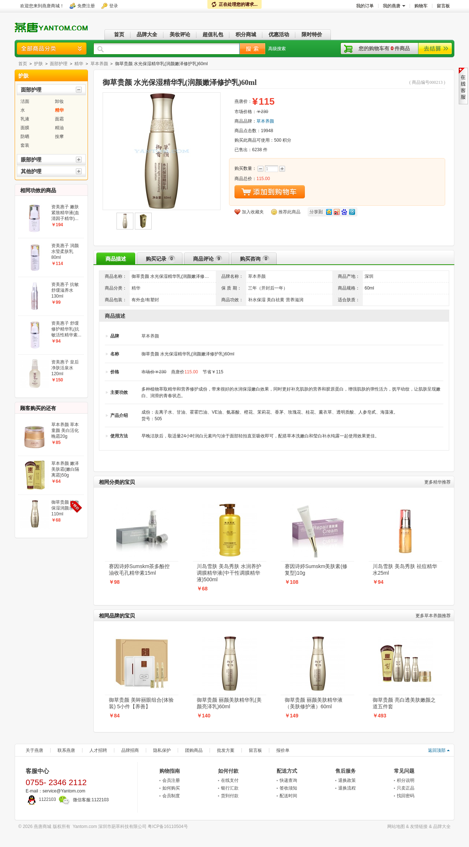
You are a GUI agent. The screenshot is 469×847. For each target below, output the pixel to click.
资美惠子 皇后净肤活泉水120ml (65, 367)
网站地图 (396, 826)
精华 (78, 63)
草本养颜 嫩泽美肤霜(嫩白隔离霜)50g (65, 469)
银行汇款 (230, 788)
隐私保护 (162, 750)
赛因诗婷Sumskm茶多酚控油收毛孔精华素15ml (139, 569)
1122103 (41, 799)
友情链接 (419, 826)
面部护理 (58, 63)
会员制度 (171, 795)
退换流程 (347, 788)
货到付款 (230, 795)
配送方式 (287, 771)
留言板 (255, 750)
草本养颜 (99, 63)
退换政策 (347, 780)
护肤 (38, 63)
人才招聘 (98, 750)
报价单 (282, 750)
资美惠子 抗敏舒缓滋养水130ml (65, 290)
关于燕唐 (34, 750)
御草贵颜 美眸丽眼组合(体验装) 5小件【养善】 (141, 703)
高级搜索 (277, 48)
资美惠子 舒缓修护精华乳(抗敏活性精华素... (66, 329)
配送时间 (288, 795)
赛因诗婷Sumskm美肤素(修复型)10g (316, 569)
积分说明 (405, 780)
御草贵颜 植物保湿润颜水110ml (65, 508)
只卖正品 (405, 788)
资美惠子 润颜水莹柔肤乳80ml (65, 251)
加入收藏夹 (253, 211)
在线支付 (230, 780)
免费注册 (86, 5)
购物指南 (169, 771)
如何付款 (228, 771)
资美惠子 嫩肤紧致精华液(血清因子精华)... (65, 212)
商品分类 (51, 48)
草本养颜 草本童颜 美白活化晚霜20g (65, 430)
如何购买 (171, 788)
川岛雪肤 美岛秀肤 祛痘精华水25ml (405, 569)
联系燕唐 (66, 750)
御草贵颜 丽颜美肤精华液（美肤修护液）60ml (314, 703)
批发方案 (225, 750)
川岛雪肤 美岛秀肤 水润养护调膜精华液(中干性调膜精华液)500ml (229, 572)
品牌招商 (130, 750)
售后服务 (345, 771)
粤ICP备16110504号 (168, 826)
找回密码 (405, 795)
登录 (113, 5)
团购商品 (194, 750)
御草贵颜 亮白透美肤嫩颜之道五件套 (404, 703)
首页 (22, 63)
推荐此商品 (289, 211)
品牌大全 (442, 826)
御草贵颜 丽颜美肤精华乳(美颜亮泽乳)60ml (229, 703)
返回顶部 (437, 750)
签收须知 (288, 788)
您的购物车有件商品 (384, 48)
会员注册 (171, 780)
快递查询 (288, 780)
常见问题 (404, 771)
